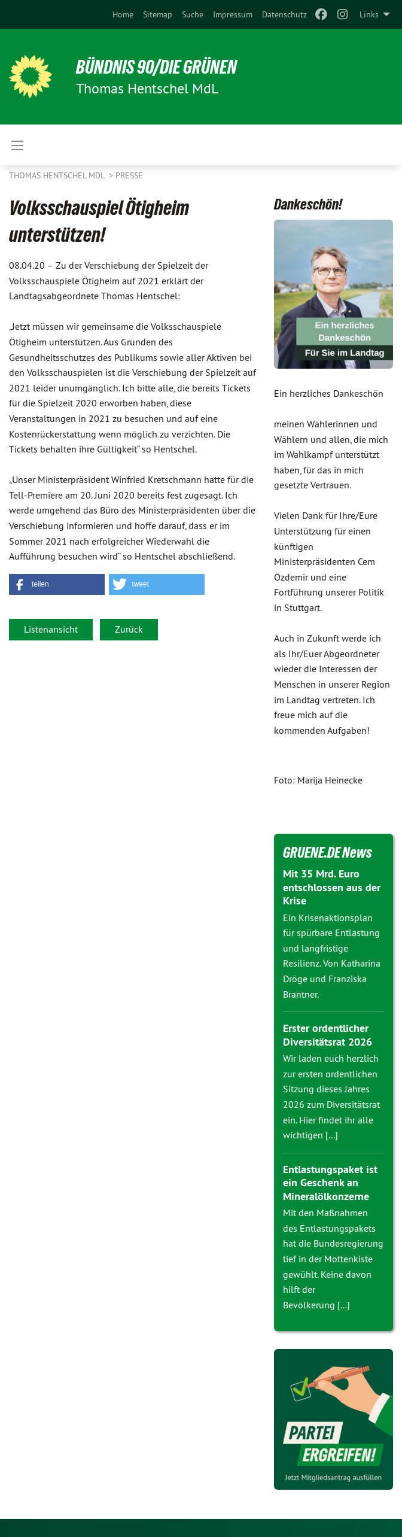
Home (122, 14)
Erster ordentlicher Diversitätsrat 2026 (327, 1035)
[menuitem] (122, 14)
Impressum (232, 14)
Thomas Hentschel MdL (57, 175)
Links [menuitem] (369, 14)
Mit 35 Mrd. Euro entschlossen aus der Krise (331, 887)
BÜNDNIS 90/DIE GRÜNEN (156, 67)
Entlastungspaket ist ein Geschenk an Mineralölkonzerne (330, 1182)
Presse (129, 175)
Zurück (129, 629)
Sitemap (157, 14)
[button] (57, 584)
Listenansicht (51, 629)
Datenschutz (284, 14)
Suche (192, 14)
